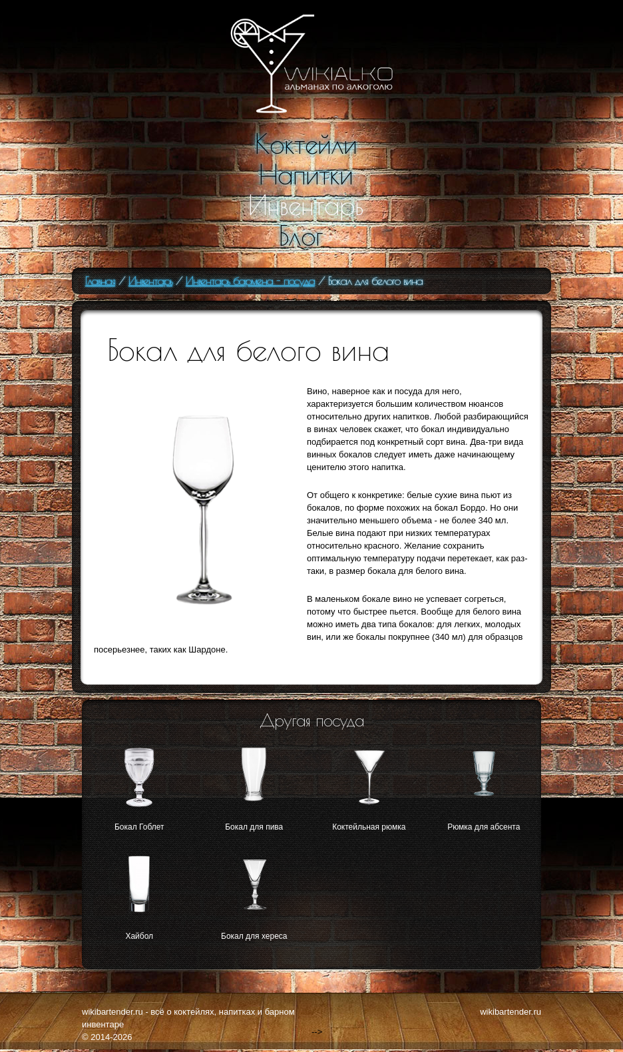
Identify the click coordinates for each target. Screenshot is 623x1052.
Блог (301, 235)
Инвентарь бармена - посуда (250, 281)
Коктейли (306, 144)
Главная (100, 281)
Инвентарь (305, 205)
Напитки (306, 174)
